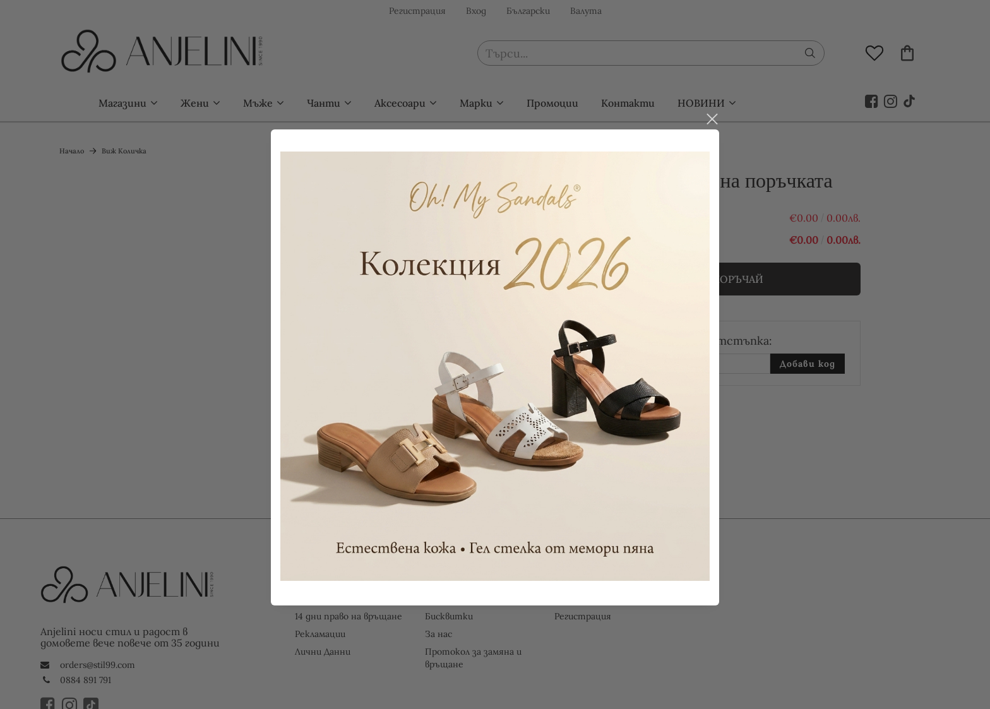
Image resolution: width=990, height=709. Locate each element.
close (711, 115)
